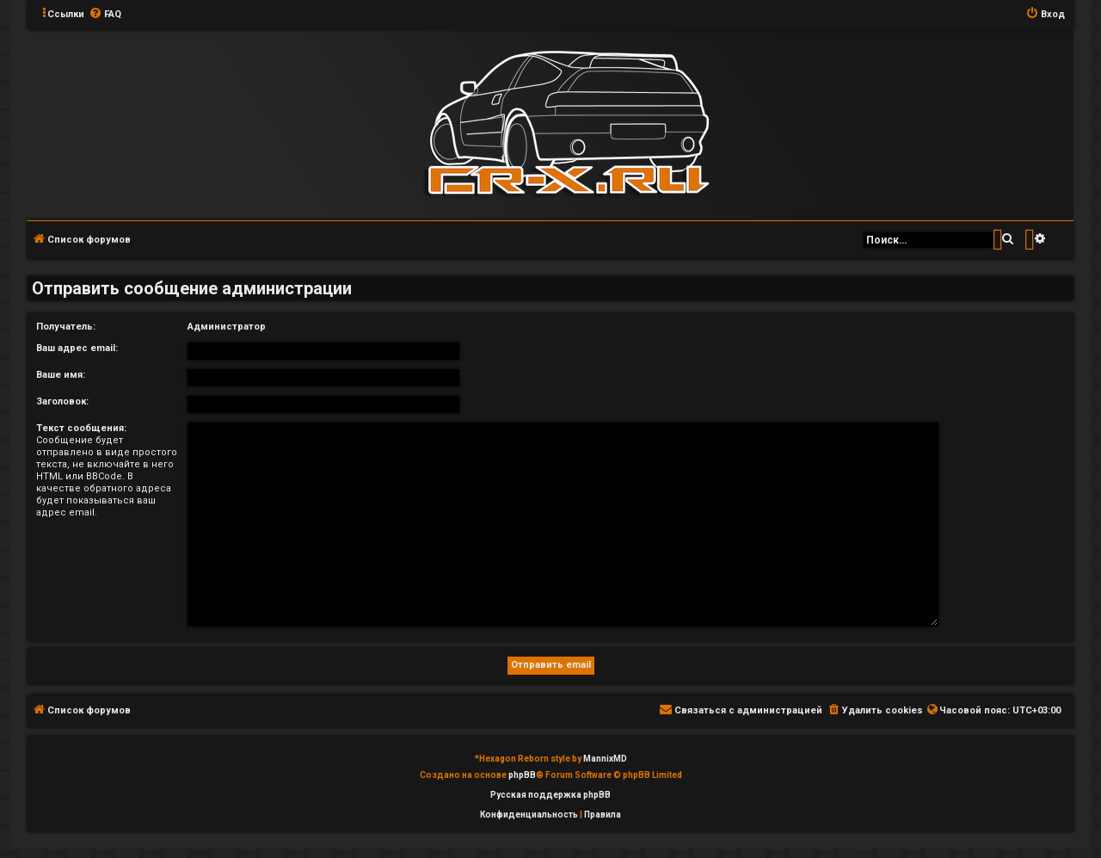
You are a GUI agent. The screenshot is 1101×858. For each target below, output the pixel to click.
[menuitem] (105, 14)
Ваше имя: (60, 374)
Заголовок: (62, 401)
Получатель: (65, 326)
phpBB (522, 775)
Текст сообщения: (81, 428)
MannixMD (605, 758)
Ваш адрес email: (77, 348)
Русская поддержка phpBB (550, 794)
